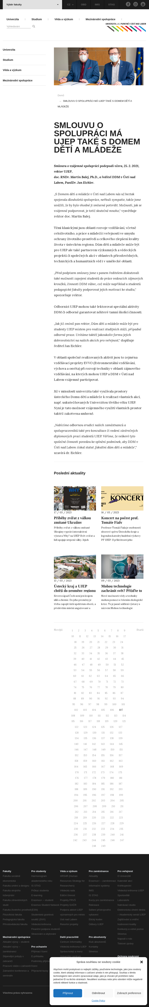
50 (107, 664)
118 (98, 721)
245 (103, 840)
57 (106, 670)
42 (98, 659)
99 (105, 704)
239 (103, 834)
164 (76, 766)
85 (106, 693)
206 (76, 806)
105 (103, 709)
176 (77, 778)
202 (94, 800)
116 (81, 721)
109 (82, 715)
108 (73, 715)
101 (123, 704)
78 (106, 687)
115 (73, 721)
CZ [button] (70, 4)
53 (75, 670)
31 (122, 647)
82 (82, 693)
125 (103, 727)
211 (121, 806)
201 (85, 800)
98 (97, 704)
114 (124, 715)
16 (117, 636)
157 (120, 755)
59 (122, 670)
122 (76, 727)
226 (94, 823)
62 (90, 676)
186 (112, 783)
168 (112, 766)
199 (121, 795)
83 (90, 693)
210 (113, 806)
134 (77, 738)
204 (112, 800)
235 (121, 829)
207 (85, 806)
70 (99, 681)
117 (90, 721)
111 (99, 715)
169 (121, 766)
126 (112, 727)
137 (103, 738)
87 (122, 693)
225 (85, 823)
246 (112, 840)
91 (98, 698)
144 (112, 744)
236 (76, 834)
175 (120, 772)
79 (114, 687)
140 (76, 744)
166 (94, 766)
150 (112, 749)
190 (94, 789)
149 (103, 749)
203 (103, 800)
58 (114, 670)
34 (90, 653)
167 (103, 766)
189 (85, 789)
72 (114, 681)
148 (94, 749)
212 (76, 811)
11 (80, 636)
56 (98, 670)
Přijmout (68, 993)
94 (122, 698)
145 (121, 744)
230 (76, 829)
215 (103, 811)
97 (89, 704)
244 (94, 840)
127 (120, 727)
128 (77, 732)
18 (75, 642)
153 (85, 755)
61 (82, 676)
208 (95, 806)
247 (122, 840)
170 (77, 772)
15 (110, 636)
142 (94, 744)
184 (94, 783)
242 (75, 840)
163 (120, 760)
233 (103, 829)
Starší (140, 629)
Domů (61, 95)
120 (115, 721)
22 (106, 642)
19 (83, 642)
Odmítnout (98, 993)
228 (112, 823)
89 (82, 698)
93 (114, 698)
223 (121, 817)
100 (114, 704)
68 (83, 681)
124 (94, 727)
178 (94, 778)
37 (114, 653)
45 (122, 659)
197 (103, 795)
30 (114, 647)
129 (85, 732)
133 (120, 732)
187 (120, 783)
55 (91, 670)
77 (98, 687)
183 (85, 783)
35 (98, 653)
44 (114, 659)
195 (85, 795)
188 (76, 789)
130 (94, 732)
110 (91, 715)
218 (76, 817)
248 (94, 846)
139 (120, 738)
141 (85, 744)
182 (76, 783)
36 (106, 653)
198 (112, 795)
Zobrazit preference (129, 993)
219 (85, 817)
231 (85, 829)
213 (85, 811)
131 (103, 732)
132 (111, 732)
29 (106, 647)
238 (94, 834)
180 (112, 778)
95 (73, 704)
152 (76, 755)
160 (94, 760)
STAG (111, 4)
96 (81, 704)
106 (112, 709)
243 (84, 840)
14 (102, 636)
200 (75, 800)
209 (104, 806)
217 (120, 811)
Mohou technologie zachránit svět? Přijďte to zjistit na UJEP (121, 590)
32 (75, 653)
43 (106, 659)
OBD (83, 4)
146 (77, 749)
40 (82, 659)
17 (125, 636)
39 (74, 659)
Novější (58, 629)
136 (94, 738)
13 (95, 636)
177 (85, 778)
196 (94, 795)
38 (122, 653)
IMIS (97, 4)
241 (122, 834)
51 (115, 664)
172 (94, 772)
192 (112, 789)
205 (122, 800)
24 (121, 642)
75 (83, 687)
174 (111, 772)
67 (75, 681)
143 (103, 744)
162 (112, 760)
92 (106, 698)
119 (106, 721)
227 (103, 823)
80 (122, 687)
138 (112, 738)
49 (99, 664)
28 (98, 647)
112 (107, 715)
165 (85, 766)
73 (122, 681)
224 (76, 823)
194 (76, 795)
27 (91, 647)
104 (94, 709)
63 (98, 676)
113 (115, 715)
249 (103, 846)
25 (75, 647)
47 (83, 664)
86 (114, 693)
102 (76, 709)
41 (91, 659)
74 (75, 687)
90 (90, 698)
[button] (141, 962)
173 (103, 772)
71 (107, 681)
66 (122, 676)
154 (94, 755)
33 (83, 653)
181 (120, 778)
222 (112, 817)
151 (121, 749)
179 (103, 778)
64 (106, 676)
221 (103, 817)
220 (94, 817)
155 (103, 755)
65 (114, 676)
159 (85, 760)
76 (90, 687)
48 (91, 664)
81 (75, 693)
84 (98, 693)
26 (83, 647)
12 (87, 636)
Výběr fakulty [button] (32, 4)
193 (120, 789)
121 (124, 721)
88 (74, 698)
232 (94, 829)
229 (122, 823)
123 (85, 727)
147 (85, 749)
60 (74, 676)
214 (94, 811)
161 (103, 760)
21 (98, 642)
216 (112, 811)
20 (90, 642)
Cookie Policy (98, 1000)
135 (85, 738)
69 (91, 681)
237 (85, 834)
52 (122, 664)
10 (73, 636)
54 (83, 670)
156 (112, 755)
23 (113, 642)
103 (85, 709)
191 (103, 789)
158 (76, 760)
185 (103, 783)
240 (112, 834)
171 (85, 772)
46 (75, 664)
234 (112, 829)
